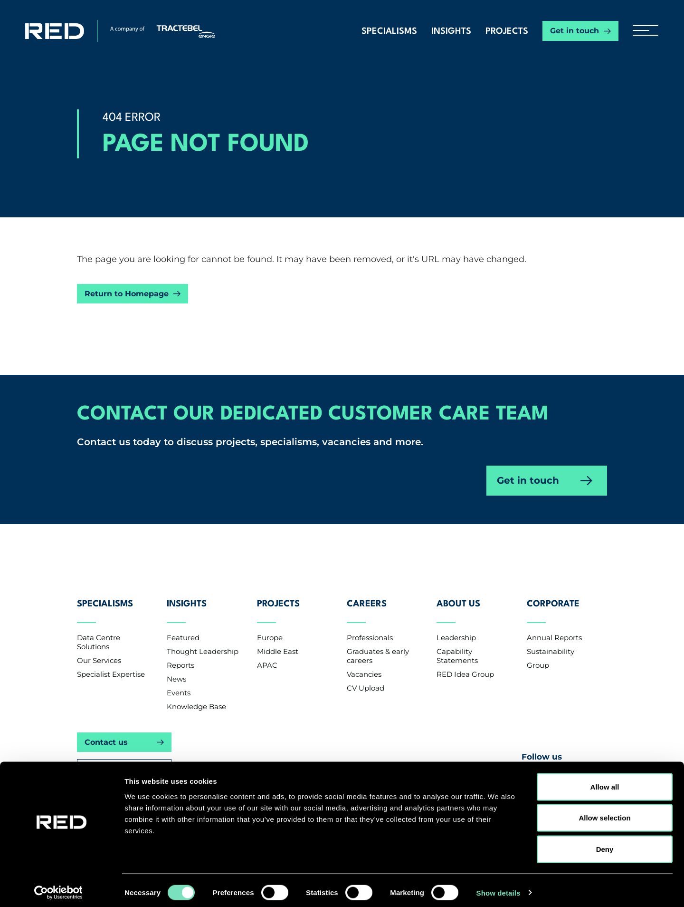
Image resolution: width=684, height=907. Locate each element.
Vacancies (364, 664)
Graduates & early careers (378, 646)
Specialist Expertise (111, 664)
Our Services (99, 650)
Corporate (553, 599)
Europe (270, 627)
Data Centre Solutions (98, 632)
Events (178, 682)
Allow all (604, 782)
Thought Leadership (202, 641)
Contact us (106, 732)
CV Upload (365, 678)
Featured (183, 627)
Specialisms (389, 31)
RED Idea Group (465, 664)
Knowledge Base (196, 696)
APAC (267, 655)
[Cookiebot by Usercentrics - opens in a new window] (61, 888)
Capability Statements (457, 646)
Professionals (370, 627)
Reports (180, 655)
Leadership (456, 627)
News (176, 668)
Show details (498, 888)
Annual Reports (554, 627)
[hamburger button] (642, 31)
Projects (506, 31)
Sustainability (550, 641)
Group (538, 655)
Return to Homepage (127, 293)
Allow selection (604, 813)
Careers (367, 599)
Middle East (277, 641)
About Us (458, 599)
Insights (451, 31)
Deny (605, 844)
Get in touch (574, 30)
